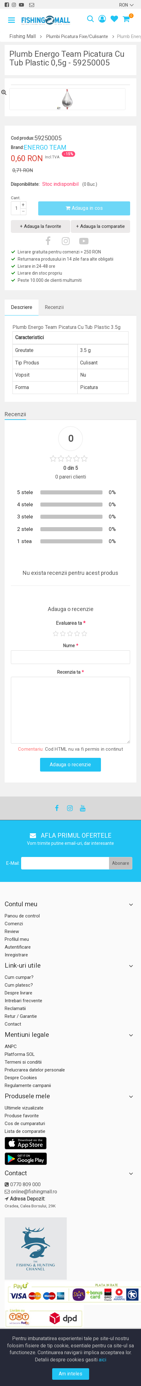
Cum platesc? (19, 985)
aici (102, 1360)
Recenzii (54, 307)
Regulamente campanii (28, 1085)
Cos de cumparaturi (25, 1123)
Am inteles (71, 1374)
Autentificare (18, 947)
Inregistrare (16, 955)
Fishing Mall (22, 36)
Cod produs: (22, 138)
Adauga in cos (84, 208)
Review (12, 931)
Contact (13, 1024)
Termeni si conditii (23, 1062)
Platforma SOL (20, 1054)
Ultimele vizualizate (24, 1108)
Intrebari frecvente (23, 1000)
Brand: (17, 147)
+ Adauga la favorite (40, 226)
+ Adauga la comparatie (100, 226)
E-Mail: (13, 863)
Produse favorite (22, 1116)
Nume (70, 645)
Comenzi (14, 923)
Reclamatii (15, 1008)
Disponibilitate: (25, 184)
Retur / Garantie (21, 1016)
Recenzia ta (70, 672)
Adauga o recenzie (70, 765)
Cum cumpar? (19, 977)
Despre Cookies (21, 1077)
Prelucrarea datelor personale (35, 1070)
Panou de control (22, 916)
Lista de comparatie (25, 1131)
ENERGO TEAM (45, 147)
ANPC (11, 1046)
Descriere (21, 307)
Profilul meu (17, 939)
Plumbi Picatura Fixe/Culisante (77, 36)
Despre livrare (18, 993)
